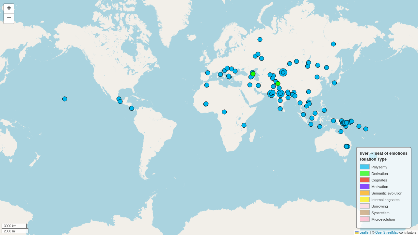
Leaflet (362, 232)
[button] (9, 9)
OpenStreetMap (386, 232)
